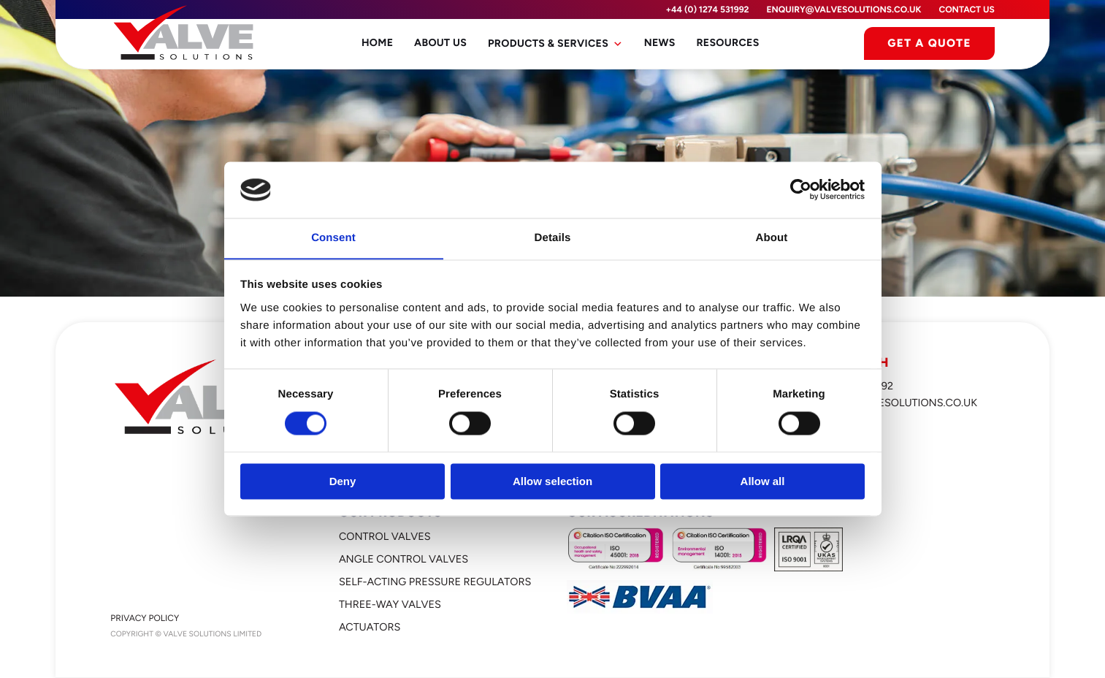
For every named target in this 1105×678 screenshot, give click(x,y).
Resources (725, 44)
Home (380, 44)
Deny (342, 482)
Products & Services (555, 44)
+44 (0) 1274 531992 (707, 9)
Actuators (369, 626)
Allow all (763, 482)
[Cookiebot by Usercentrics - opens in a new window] (801, 189)
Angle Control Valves (403, 558)
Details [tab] (553, 238)
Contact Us (966, 9)
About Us (442, 44)
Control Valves (385, 536)
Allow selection (552, 482)
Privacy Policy (144, 618)
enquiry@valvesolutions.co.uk (844, 9)
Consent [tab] (333, 238)
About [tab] (772, 238)
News (658, 44)
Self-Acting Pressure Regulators (435, 581)
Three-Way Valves (390, 604)
